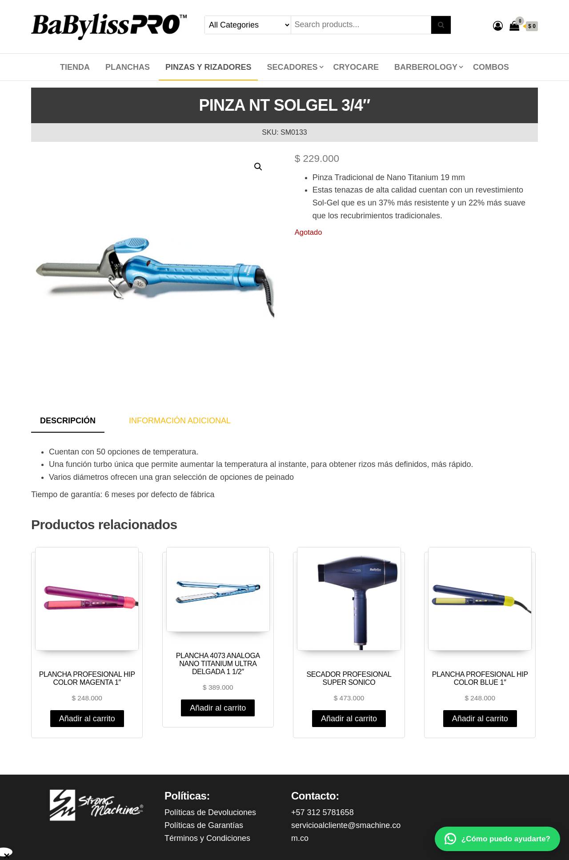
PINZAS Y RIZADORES (208, 67)
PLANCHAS (127, 67)
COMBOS (491, 67)
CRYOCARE (356, 67)
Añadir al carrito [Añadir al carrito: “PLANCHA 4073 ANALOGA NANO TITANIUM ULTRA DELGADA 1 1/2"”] (218, 707)
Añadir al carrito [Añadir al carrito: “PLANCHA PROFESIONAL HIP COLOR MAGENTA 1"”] (87, 718)
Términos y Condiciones (207, 838)
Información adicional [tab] (180, 420)
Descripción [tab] (68, 420)
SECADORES (292, 67)
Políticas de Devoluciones (210, 812)
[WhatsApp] (497, 839)
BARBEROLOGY (425, 67)
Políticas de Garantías (203, 825)
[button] (258, 167)
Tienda (75, 67)
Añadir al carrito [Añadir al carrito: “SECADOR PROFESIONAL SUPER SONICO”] (349, 718)
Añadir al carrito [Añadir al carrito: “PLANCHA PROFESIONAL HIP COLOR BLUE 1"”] (480, 718)
